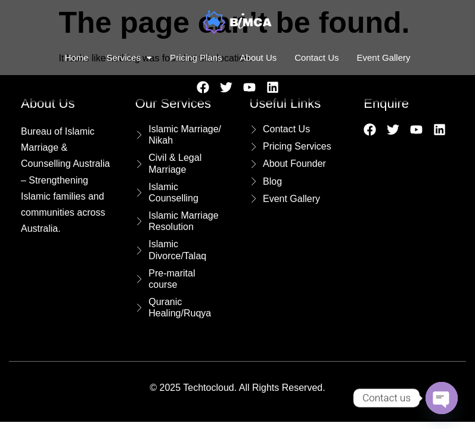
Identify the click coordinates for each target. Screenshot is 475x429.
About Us (258, 57)
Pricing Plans (196, 57)
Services (129, 57)
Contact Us (316, 57)
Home (76, 57)
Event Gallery (383, 57)
